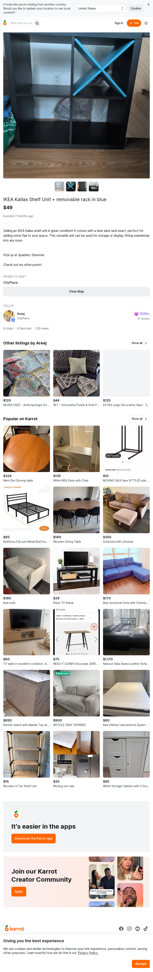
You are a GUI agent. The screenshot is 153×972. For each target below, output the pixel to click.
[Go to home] (5, 23)
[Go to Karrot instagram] (129, 928)
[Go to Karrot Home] (14, 928)
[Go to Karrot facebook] (121, 928)
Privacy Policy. (88, 953)
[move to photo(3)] (82, 186)
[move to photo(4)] (94, 186)
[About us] (146, 23)
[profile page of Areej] (9, 316)
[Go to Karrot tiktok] (145, 928)
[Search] (37, 23)
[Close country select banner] (148, 4)
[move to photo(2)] (71, 186)
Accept (140, 964)
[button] (139, 343)
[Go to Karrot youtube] (137, 928)
